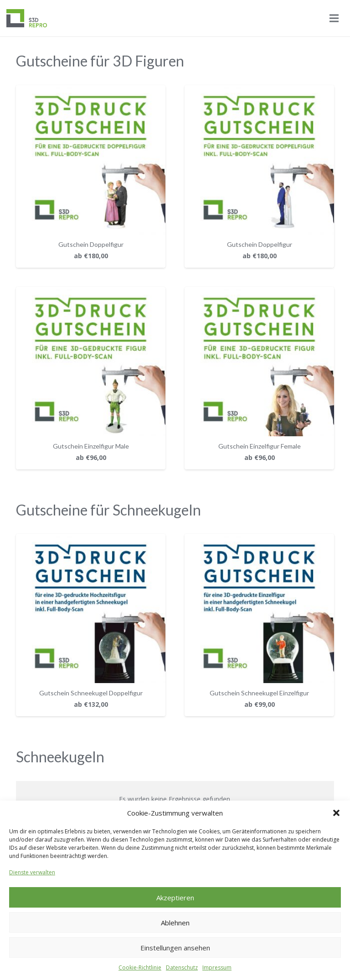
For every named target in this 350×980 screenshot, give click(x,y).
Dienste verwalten (32, 872)
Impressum (217, 967)
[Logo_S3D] (26, 18)
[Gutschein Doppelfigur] (90, 90)
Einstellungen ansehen (175, 947)
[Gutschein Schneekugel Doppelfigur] (90, 539)
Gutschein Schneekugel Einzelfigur (259, 693)
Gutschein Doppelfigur (91, 244)
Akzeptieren (175, 897)
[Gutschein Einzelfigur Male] (90, 292)
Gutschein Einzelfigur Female (259, 446)
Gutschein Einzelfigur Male (91, 446)
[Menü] (334, 18)
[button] (336, 812)
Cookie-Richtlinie (139, 967)
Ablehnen (175, 922)
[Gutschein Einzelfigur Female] (259, 292)
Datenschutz (182, 967)
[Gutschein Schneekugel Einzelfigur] (259, 539)
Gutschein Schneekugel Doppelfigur (91, 693)
